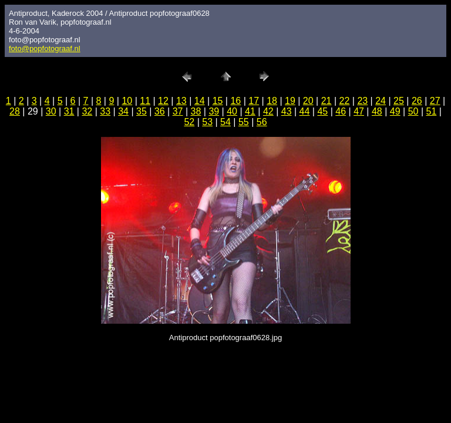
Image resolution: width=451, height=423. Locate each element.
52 (189, 122)
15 (218, 101)
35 (141, 111)
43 (286, 111)
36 (159, 111)
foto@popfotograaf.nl (44, 48)
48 (377, 111)
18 (272, 101)
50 (413, 111)
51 (431, 111)
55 (243, 122)
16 (235, 101)
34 (123, 111)
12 (163, 101)
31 (69, 111)
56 (262, 122)
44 (304, 111)
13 (181, 101)
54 (225, 122)
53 (207, 122)
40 (232, 111)
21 (326, 101)
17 (253, 101)
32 (87, 111)
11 (145, 101)
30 (51, 111)
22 (344, 101)
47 (359, 111)
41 (250, 111)
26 (417, 101)
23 (362, 101)
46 (340, 111)
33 (105, 111)
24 (380, 101)
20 (308, 101)
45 (322, 111)
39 (213, 111)
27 (435, 101)
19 (290, 101)
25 (398, 101)
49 (395, 111)
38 (196, 111)
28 (14, 111)
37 (178, 111)
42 (268, 111)
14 (199, 101)
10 (127, 101)
